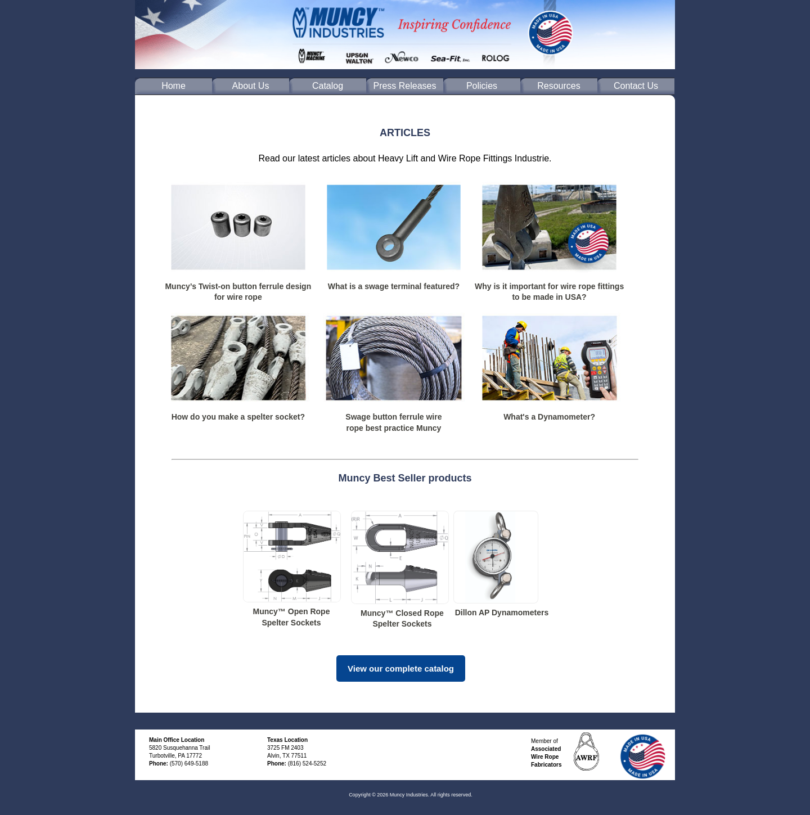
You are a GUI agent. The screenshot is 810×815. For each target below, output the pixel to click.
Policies (481, 86)
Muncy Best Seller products (404, 478)
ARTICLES (405, 132)
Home (173, 86)
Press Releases (404, 86)
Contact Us (636, 86)
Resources (558, 86)
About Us (250, 86)
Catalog (327, 86)
